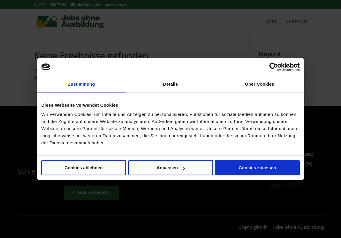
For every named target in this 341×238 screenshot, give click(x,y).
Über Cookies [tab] (259, 84)
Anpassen (171, 167)
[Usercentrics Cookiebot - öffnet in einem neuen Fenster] (274, 67)
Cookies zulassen (257, 167)
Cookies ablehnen (83, 167)
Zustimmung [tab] (81, 84)
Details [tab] (170, 84)
